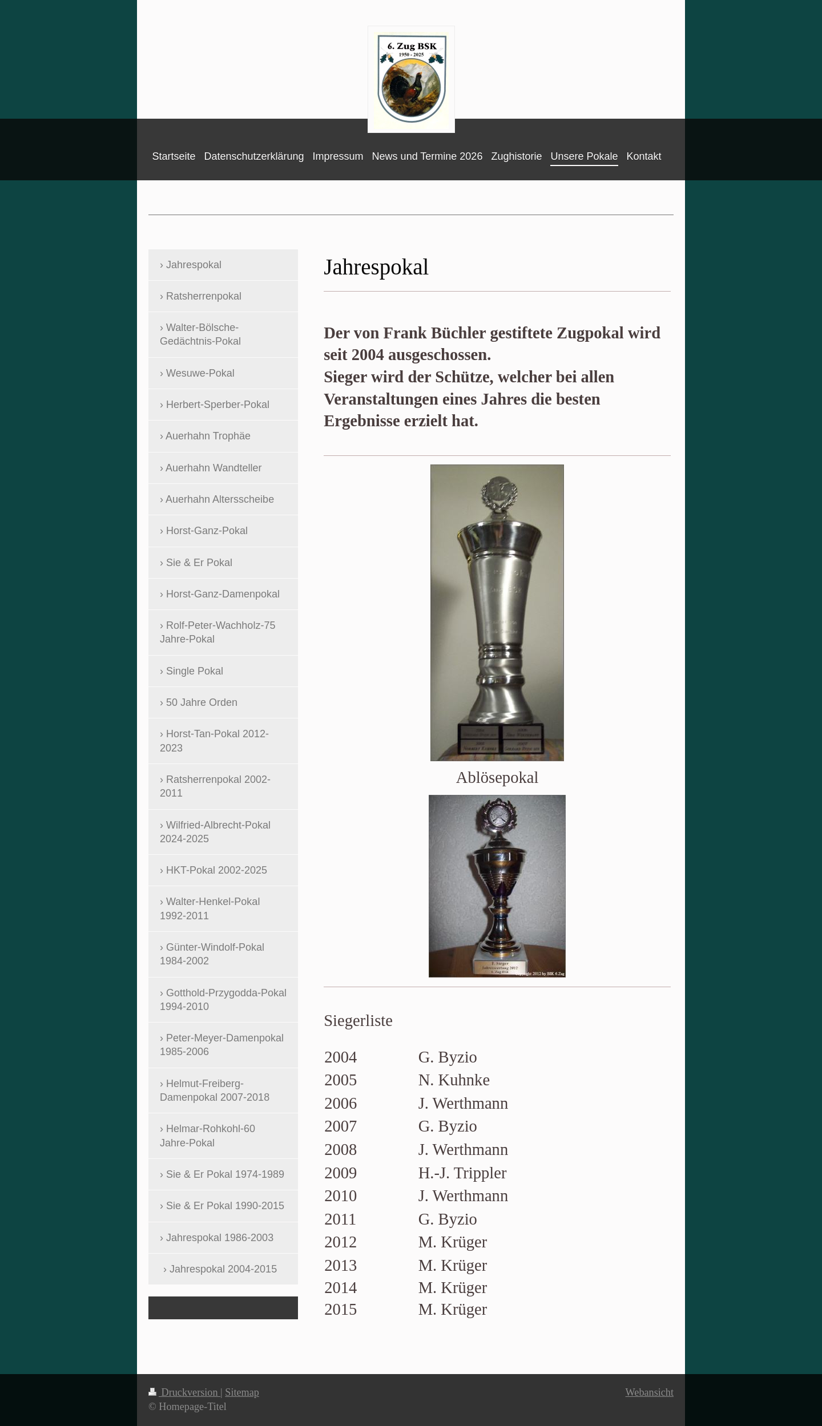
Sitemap (242, 1392)
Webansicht (650, 1392)
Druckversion (184, 1392)
